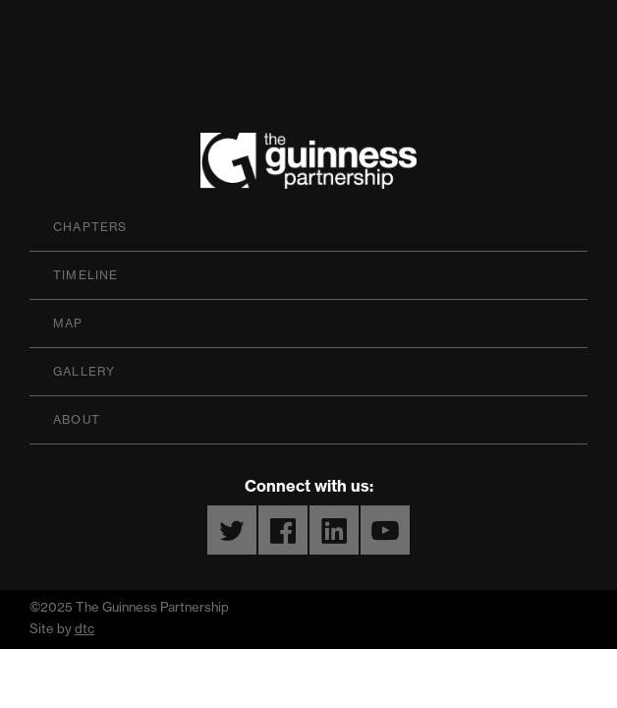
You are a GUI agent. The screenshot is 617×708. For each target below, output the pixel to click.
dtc (84, 628)
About (76, 419)
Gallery (84, 371)
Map (68, 323)
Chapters (90, 226)
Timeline (86, 274)
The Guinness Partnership (308, 165)
